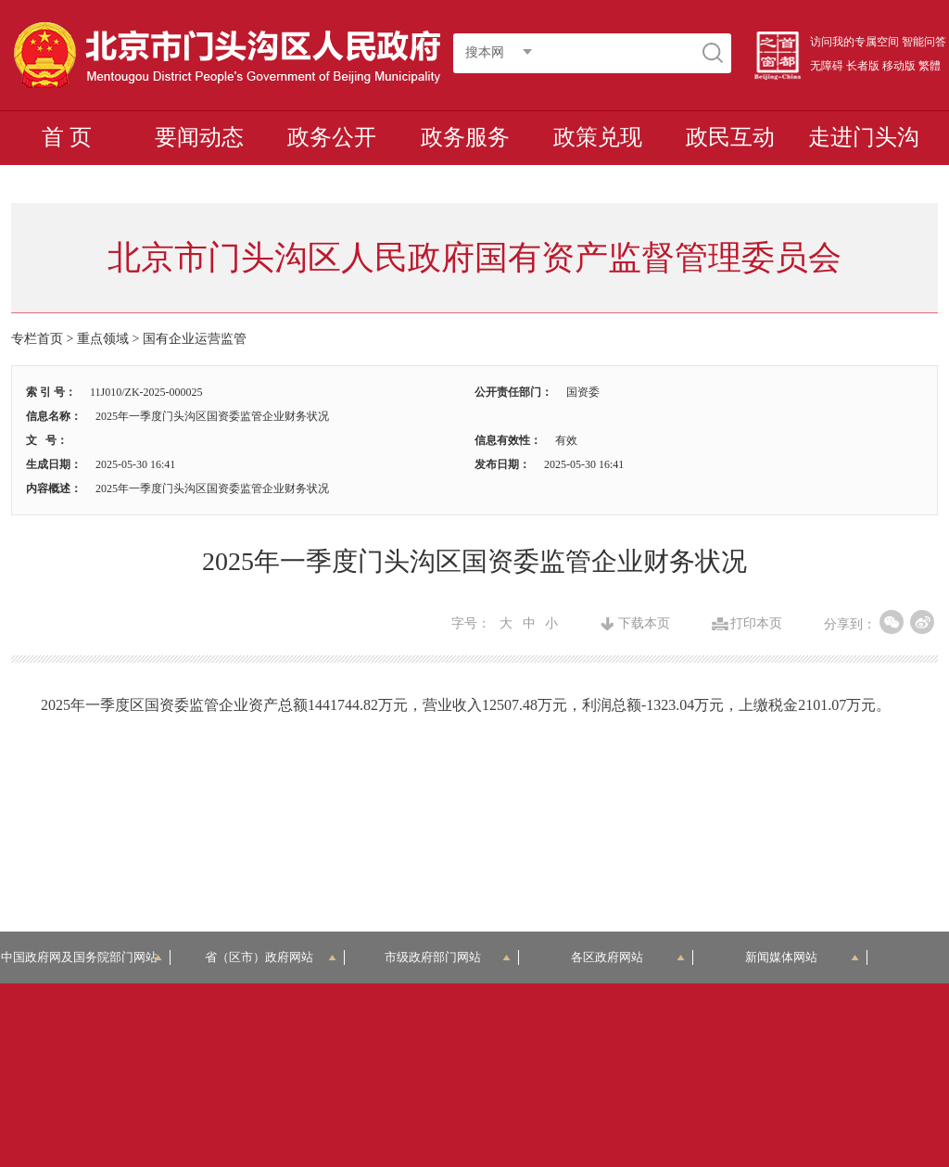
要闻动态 (199, 137)
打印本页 (756, 623)
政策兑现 (597, 137)
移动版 (899, 65)
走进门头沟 (863, 137)
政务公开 (331, 137)
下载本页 (644, 623)
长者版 (862, 65)
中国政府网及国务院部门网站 (85, 957)
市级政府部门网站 (448, 957)
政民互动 (730, 137)
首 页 (67, 137)
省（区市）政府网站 (270, 957)
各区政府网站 (628, 957)
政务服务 (465, 137)
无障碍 (826, 65)
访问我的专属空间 (854, 41)
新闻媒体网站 (802, 957)
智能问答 (924, 41)
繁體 (929, 65)
